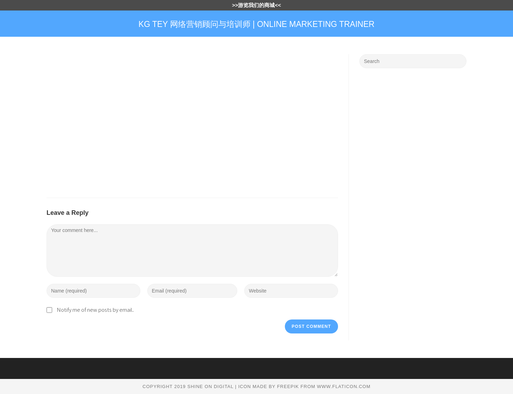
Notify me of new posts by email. (95, 309)
